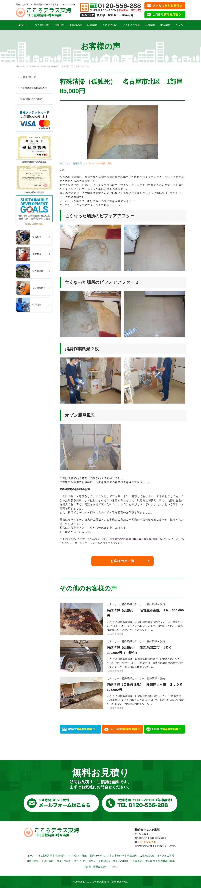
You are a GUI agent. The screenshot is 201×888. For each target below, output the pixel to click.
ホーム (24, 25)
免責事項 (137, 861)
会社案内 (150, 25)
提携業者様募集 (166, 861)
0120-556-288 (148, 842)
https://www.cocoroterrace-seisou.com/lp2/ (136, 538)
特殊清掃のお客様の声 (31, 99)
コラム (179, 25)
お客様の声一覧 (122, 561)
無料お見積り (34, 861)
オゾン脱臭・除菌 (77, 855)
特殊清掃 (60, 25)
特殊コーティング (99, 855)
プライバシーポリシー (86, 861)
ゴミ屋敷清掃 (42, 25)
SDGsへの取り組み (34, 222)
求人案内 (165, 25)
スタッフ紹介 (64, 861)
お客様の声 (76, 25)
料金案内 (92, 25)
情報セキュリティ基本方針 (115, 861)
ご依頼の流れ (110, 25)
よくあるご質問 (131, 25)
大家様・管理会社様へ (95, 866)
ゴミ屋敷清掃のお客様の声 (33, 88)
